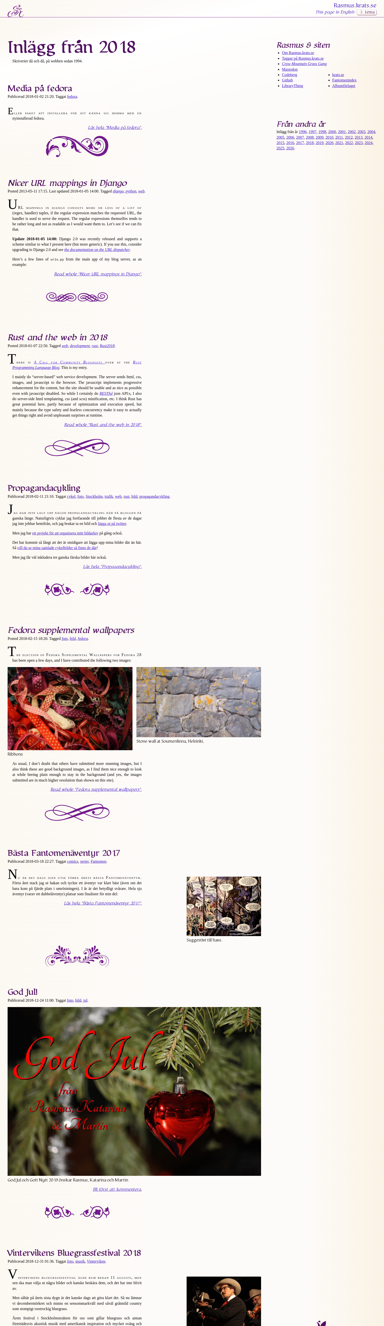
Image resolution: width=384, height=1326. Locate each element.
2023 (359, 143)
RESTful (106, 393)
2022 (349, 143)
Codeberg (289, 75)
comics (72, 861)
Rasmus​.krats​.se (355, 5)
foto (80, 496)
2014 (368, 137)
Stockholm (94, 496)
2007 (300, 137)
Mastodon (290, 69)
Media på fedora (40, 88)
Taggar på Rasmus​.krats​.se (303, 58)
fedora (72, 96)
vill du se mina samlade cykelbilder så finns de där (57, 548)
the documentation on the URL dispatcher (97, 250)
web (141, 191)
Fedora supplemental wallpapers (71, 630)
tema (369, 12)
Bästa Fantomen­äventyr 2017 (64, 853)
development (80, 346)
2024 (368, 143)
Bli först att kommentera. (117, 1189)
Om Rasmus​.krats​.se (298, 53)
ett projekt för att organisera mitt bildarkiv (65, 533)
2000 (332, 132)
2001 (342, 132)
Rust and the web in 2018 (57, 337)
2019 (320, 143)
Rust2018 (107, 346)
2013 (358, 137)
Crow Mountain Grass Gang (304, 64)
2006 (290, 137)
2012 (349, 137)
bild (134, 496)
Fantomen (98, 861)
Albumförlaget (343, 86)
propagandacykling (154, 496)
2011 (339, 137)
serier (84, 861)
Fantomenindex (344, 80)
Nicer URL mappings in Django (67, 183)
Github (287, 80)
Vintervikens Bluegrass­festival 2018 (74, 1253)
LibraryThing (292, 86)
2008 (310, 137)
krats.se (338, 75)
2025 (280, 148)
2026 (290, 148)
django (118, 191)
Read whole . (98, 274)
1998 (322, 132)
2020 (329, 143)
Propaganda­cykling (44, 488)
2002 (352, 132)
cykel (71, 496)
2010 (329, 137)
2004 (371, 132)
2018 (310, 143)
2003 (361, 132)
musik (80, 1261)
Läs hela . (115, 127)
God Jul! (22, 992)
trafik (109, 496)
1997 (312, 132)
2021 (339, 143)
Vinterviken (96, 1261)
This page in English (334, 12)
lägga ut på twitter (112, 523)
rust (95, 346)
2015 (280, 143)
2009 (320, 137)
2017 (300, 143)
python (131, 191)
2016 (290, 143)
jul (85, 1000)
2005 (280, 137)
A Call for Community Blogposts (69, 362)
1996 (303, 132)
